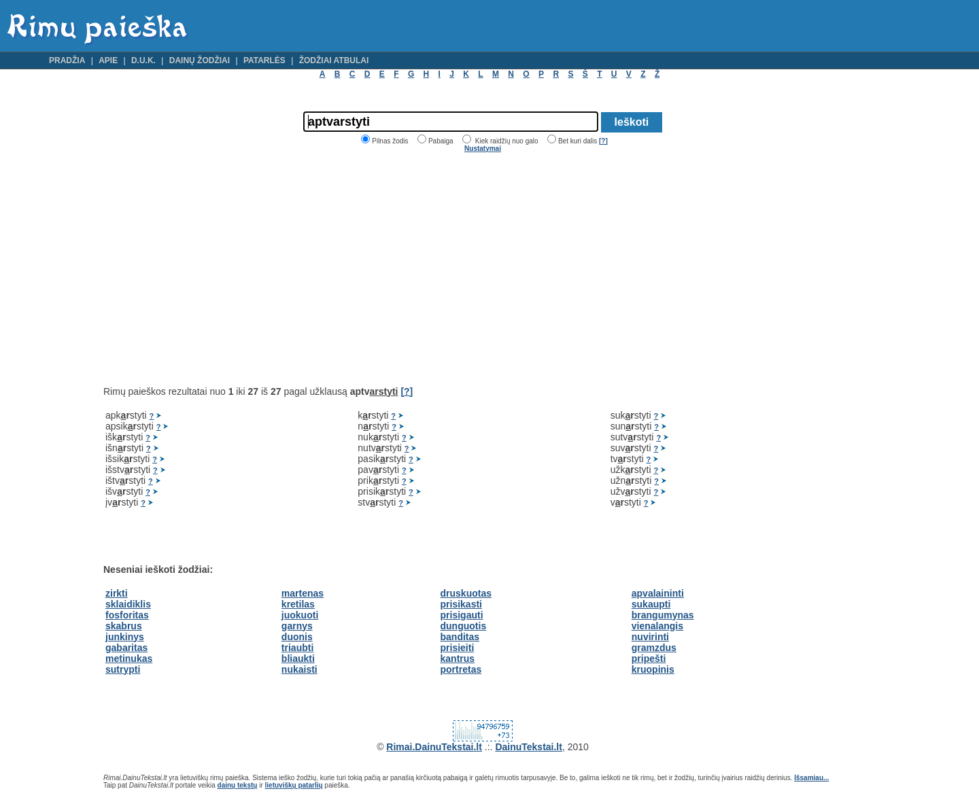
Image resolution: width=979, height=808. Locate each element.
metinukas (128, 658)
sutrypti (122, 669)
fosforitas (127, 615)
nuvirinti (650, 636)
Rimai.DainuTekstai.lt (434, 746)
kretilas (298, 604)
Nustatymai (482, 148)
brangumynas (663, 615)
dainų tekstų (238, 785)
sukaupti (651, 604)
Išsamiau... (811, 777)
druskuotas (466, 593)
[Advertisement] (217, 269)
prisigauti (462, 615)
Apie (108, 60)
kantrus (458, 658)
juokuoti (299, 615)
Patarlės (264, 60)
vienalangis (657, 625)
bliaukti (298, 658)
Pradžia (67, 60)
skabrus (123, 625)
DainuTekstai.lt (528, 746)
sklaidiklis (128, 604)
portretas (461, 669)
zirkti (116, 593)
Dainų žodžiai (199, 60)
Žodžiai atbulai (334, 60)
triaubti (297, 647)
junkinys (124, 636)
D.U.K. (143, 60)
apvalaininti (658, 593)
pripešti (649, 658)
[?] (603, 141)
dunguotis (464, 625)
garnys (297, 625)
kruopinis (653, 669)
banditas (460, 636)
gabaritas (126, 647)
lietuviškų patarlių (294, 785)
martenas (302, 593)
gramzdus (654, 647)
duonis (297, 636)
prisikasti (461, 604)
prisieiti (458, 647)
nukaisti (299, 669)
